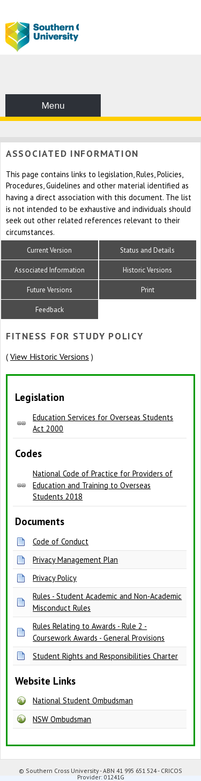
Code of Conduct (60, 541)
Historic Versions (147, 270)
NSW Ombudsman (62, 719)
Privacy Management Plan (75, 560)
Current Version (49, 250)
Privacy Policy (55, 578)
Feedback (49, 309)
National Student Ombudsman (83, 700)
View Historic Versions (49, 356)
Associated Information (49, 270)
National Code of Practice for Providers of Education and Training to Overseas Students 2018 (103, 485)
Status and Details (147, 250)
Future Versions (49, 289)
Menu (52, 105)
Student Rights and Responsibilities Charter (105, 656)
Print (147, 289)
